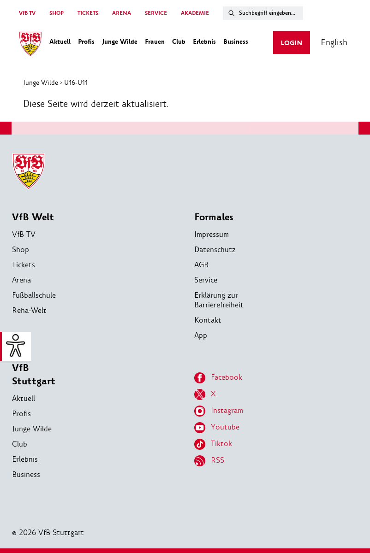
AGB (201, 265)
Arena (21, 280)
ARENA (121, 13)
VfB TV (27, 13)
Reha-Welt (29, 310)
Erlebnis (25, 459)
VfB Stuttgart (33, 374)
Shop (20, 249)
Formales (213, 217)
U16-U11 (76, 82)
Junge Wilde (41, 82)
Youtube (216, 427)
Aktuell (23, 398)
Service (205, 280)
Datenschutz (215, 249)
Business (26, 474)
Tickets (23, 265)
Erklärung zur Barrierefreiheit (219, 300)
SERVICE (156, 13)
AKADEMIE (195, 13)
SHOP (56, 13)
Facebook (218, 377)
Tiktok (213, 444)
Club (19, 444)
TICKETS (88, 13)
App (200, 335)
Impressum (211, 234)
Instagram (218, 411)
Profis (21, 413)
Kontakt (207, 320)
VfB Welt (33, 217)
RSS (209, 460)
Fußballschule (34, 295)
